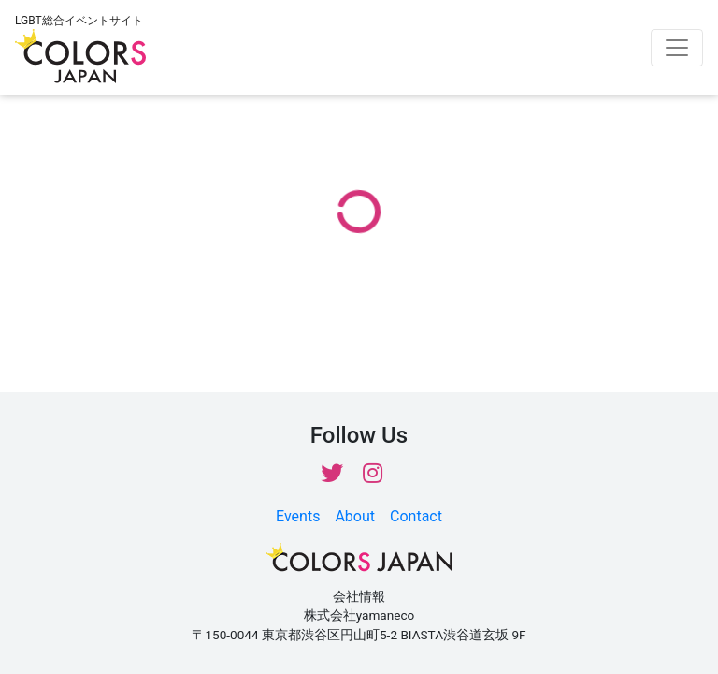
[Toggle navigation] (677, 47)
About (355, 516)
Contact (416, 516)
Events (298, 516)
